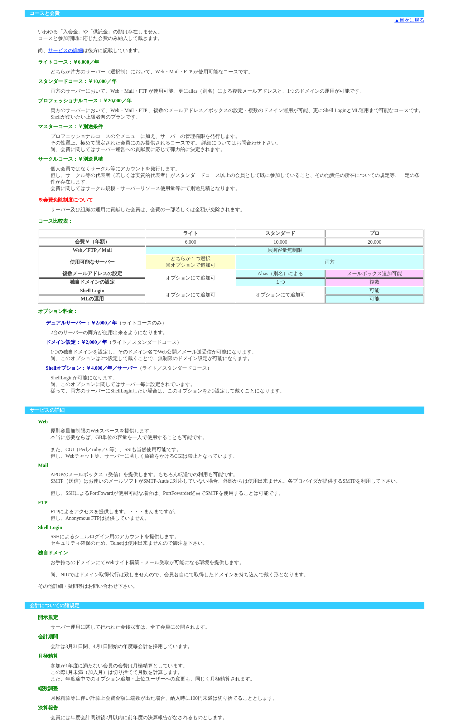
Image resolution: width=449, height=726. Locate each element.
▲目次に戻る (409, 20)
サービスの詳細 (65, 50)
